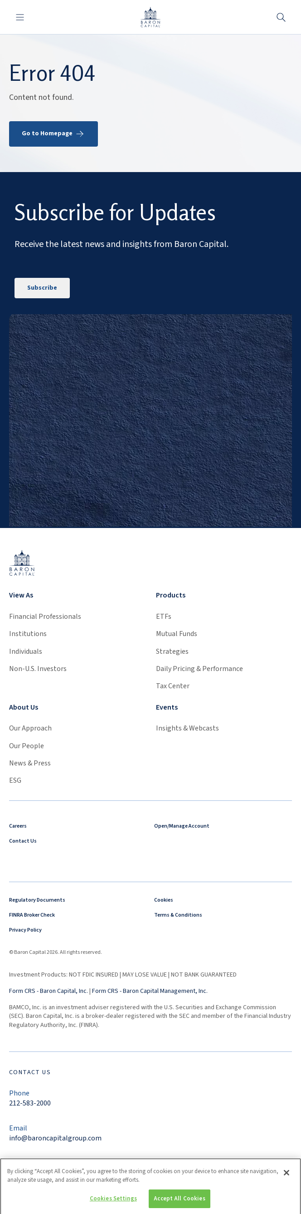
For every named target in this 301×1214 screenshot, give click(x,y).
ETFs (163, 617)
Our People (26, 746)
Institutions (28, 634)
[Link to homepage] (22, 563)
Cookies (163, 900)
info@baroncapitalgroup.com (55, 1138)
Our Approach (30, 728)
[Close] (286, 1176)
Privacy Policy (25, 930)
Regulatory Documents (37, 900)
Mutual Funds (176, 634)
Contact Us (23, 841)
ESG (15, 780)
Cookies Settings (113, 1202)
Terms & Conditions (178, 915)
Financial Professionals (45, 617)
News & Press (30, 763)
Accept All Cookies (179, 1202)
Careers (18, 826)
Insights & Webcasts (187, 728)
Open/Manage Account (181, 826)
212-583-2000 (30, 1103)
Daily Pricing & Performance (199, 669)
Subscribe (42, 287)
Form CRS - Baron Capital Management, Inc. (150, 991)
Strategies (172, 651)
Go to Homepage (53, 133)
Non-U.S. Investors (38, 669)
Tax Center (172, 686)
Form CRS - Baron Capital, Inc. (48, 991)
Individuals (25, 651)
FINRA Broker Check (32, 915)
